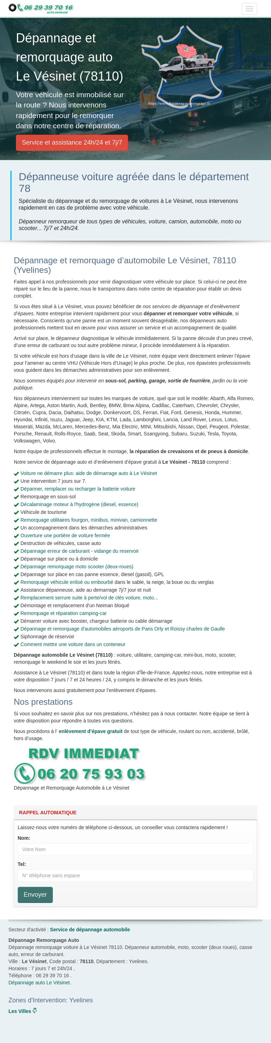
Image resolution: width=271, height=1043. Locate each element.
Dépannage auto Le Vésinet (39, 982)
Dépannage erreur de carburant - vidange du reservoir (79, 551)
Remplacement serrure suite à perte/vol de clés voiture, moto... (89, 597)
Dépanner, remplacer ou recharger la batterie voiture (77, 489)
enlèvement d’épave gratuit (91, 731)
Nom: (24, 838)
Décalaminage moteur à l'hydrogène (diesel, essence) (79, 504)
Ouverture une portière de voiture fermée (65, 535)
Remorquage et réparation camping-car (63, 613)
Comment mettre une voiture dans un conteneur (72, 644)
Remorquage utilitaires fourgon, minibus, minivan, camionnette (88, 520)
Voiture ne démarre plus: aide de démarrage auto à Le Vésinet (88, 473)
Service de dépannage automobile (90, 929)
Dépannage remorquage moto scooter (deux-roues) (76, 566)
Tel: (22, 864)
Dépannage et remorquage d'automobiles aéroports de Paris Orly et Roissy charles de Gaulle (122, 629)
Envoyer (35, 894)
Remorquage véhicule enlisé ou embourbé (66, 582)
